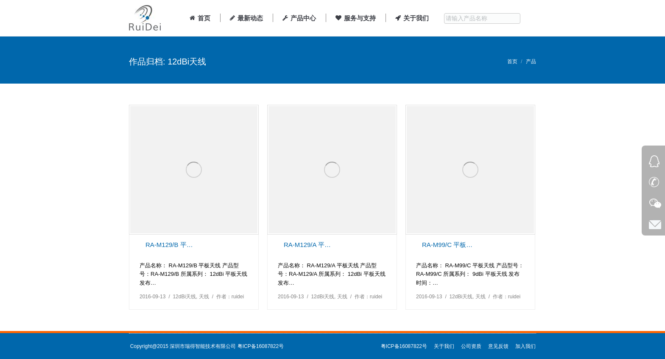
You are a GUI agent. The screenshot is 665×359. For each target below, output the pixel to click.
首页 (512, 62)
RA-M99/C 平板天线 (447, 244)
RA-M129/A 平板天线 (309, 244)
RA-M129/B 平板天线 (170, 244)
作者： (230, 297)
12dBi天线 (184, 297)
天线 (204, 297)
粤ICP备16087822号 (261, 346)
